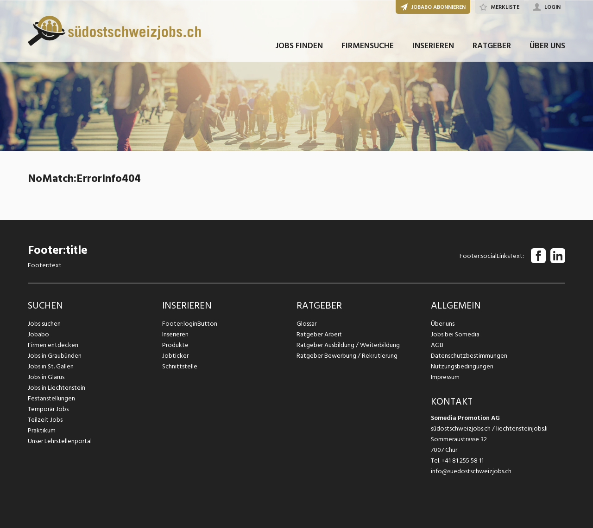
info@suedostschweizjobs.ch (471, 471)
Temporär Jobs (48, 409)
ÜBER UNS (547, 45)
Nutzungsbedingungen (462, 366)
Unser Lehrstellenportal (60, 441)
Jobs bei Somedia (455, 334)
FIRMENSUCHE (367, 45)
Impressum (445, 377)
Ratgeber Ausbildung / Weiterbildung (348, 345)
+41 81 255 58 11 (463, 460)
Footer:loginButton (189, 323)
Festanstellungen (51, 398)
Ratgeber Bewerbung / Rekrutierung (346, 355)
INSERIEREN (433, 45)
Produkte (175, 345)
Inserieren (175, 334)
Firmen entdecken (53, 345)
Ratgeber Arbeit (319, 334)
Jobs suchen (44, 323)
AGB (437, 345)
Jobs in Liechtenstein (56, 387)
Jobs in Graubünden (55, 355)
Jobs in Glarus (46, 377)
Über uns (442, 323)
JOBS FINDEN (299, 45)
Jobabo (38, 334)
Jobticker (175, 355)
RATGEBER (492, 45)
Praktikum (42, 430)
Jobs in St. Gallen (51, 366)
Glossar (306, 323)
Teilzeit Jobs (45, 419)
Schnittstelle (179, 366)
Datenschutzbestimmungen (469, 355)
